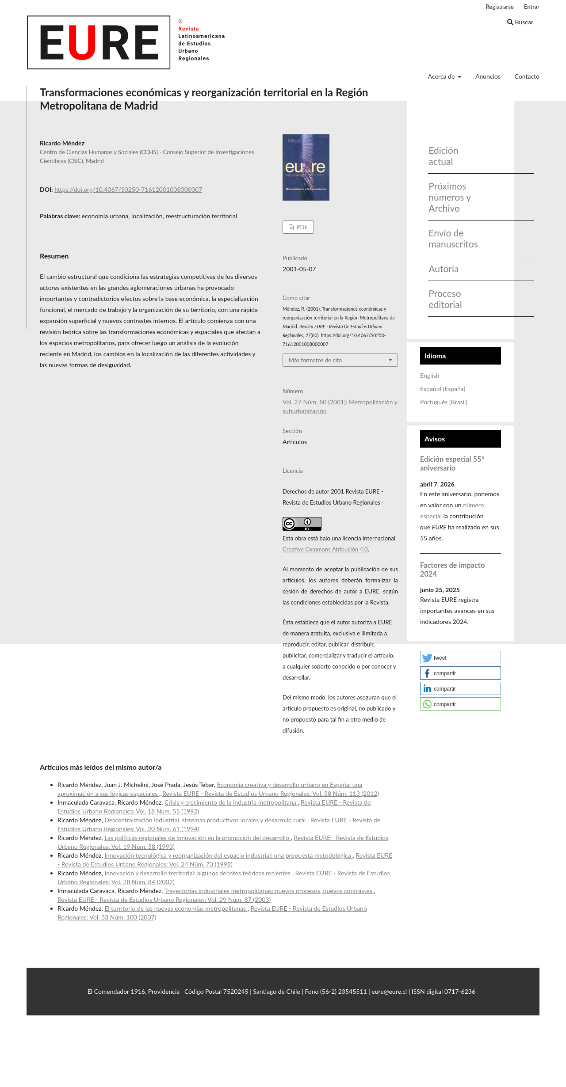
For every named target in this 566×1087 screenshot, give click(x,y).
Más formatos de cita (315, 360)
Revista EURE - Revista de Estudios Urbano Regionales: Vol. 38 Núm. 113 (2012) (270, 793)
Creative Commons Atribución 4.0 (325, 549)
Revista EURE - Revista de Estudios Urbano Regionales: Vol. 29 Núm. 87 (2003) (164, 899)
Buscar (520, 22)
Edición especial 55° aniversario (452, 463)
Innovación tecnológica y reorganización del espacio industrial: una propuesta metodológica (228, 855)
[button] (460, 657)
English (430, 375)
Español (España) (442, 388)
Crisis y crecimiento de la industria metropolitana (231, 802)
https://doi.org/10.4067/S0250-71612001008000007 (128, 189)
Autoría (443, 268)
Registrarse (500, 6)
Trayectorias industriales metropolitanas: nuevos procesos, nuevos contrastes (269, 890)
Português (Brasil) (443, 402)
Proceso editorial (445, 299)
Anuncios (488, 76)
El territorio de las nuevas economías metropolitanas (176, 908)
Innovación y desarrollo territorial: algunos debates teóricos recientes (198, 873)
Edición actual (443, 155)
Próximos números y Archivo (449, 196)
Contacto (527, 76)
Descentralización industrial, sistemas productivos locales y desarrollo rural (205, 820)
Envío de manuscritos (450, 238)
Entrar (531, 6)
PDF (301, 227)
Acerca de (442, 76)
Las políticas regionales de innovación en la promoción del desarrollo (197, 837)
